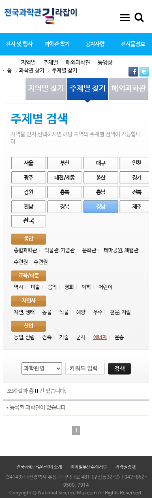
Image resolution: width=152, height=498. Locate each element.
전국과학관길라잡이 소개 (39, 467)
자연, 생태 (24, 312)
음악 (52, 287)
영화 (69, 287)
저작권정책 (126, 467)
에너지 (100, 337)
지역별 (28, 63)
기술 (64, 337)
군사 (81, 337)
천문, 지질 (120, 312)
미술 (35, 287)
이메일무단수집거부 (89, 467)
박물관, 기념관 (60, 250)
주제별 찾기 (64, 71)
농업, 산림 (24, 337)
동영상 (105, 63)
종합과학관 (25, 250)
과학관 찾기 (57, 44)
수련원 (21, 262)
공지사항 (95, 44)
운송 (119, 337)
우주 (98, 312)
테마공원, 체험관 (121, 250)
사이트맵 (125, 17)
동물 (46, 312)
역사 (18, 287)
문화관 (89, 250)
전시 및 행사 (19, 44)
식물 (64, 312)
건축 (46, 337)
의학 (86, 287)
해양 (81, 312)
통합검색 (139, 17)
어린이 (105, 287)
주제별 (50, 63)
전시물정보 (133, 44)
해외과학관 (78, 63)
